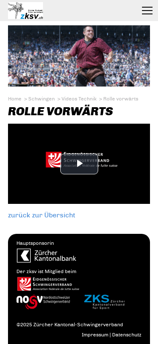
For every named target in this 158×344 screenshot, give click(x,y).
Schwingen (41, 99)
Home (14, 99)
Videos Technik (79, 99)
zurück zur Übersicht (41, 215)
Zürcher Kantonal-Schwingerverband (44, 10)
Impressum (95, 335)
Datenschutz (127, 335)
